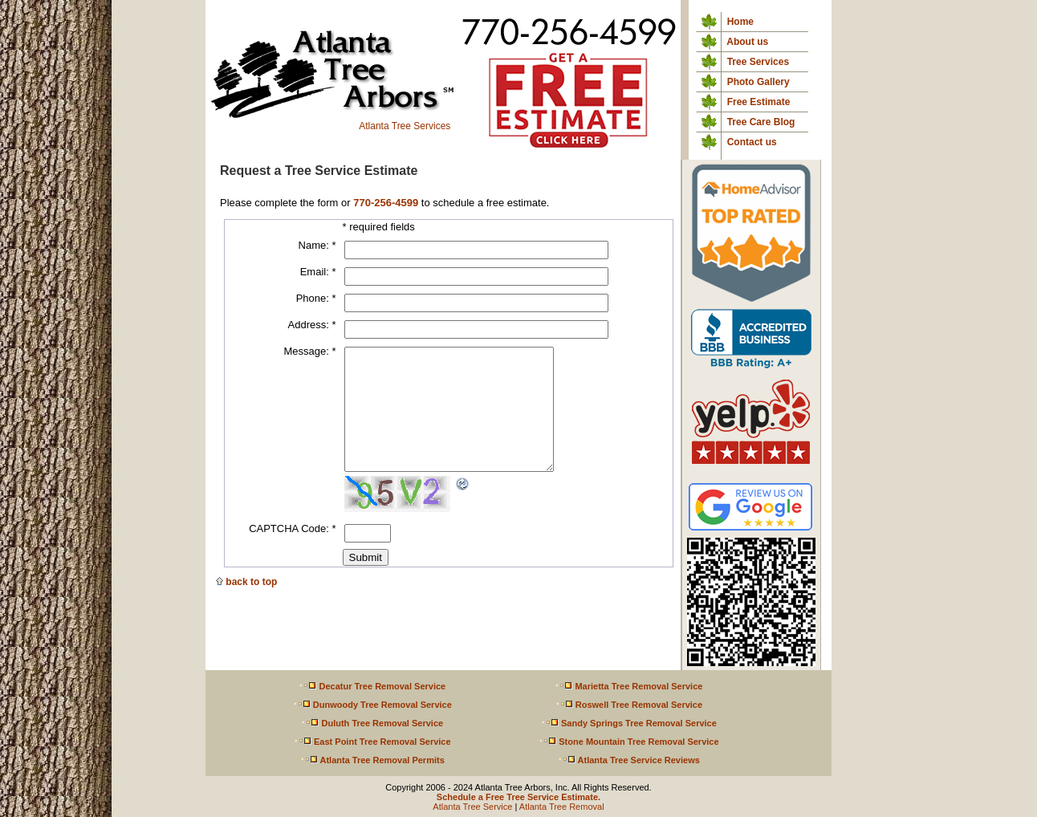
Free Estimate (759, 102)
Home (740, 21)
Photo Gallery (758, 81)
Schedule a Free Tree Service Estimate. (518, 797)
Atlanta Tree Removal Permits (372, 760)
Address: (312, 325)
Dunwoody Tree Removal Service (372, 704)
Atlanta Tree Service (472, 806)
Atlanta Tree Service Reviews (629, 760)
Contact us (752, 142)
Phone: (316, 298)
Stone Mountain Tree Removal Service (628, 741)
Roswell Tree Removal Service (628, 704)
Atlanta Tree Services (331, 122)
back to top (246, 606)
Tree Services (758, 61)
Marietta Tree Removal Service (628, 686)
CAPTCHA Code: (292, 553)
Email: (318, 272)
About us (747, 41)
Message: (309, 351)
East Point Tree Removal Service (372, 741)
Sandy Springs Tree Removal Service (629, 723)
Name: (317, 245)
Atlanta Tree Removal (561, 806)
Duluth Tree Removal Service (372, 723)
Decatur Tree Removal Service (372, 686)
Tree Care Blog (761, 122)
